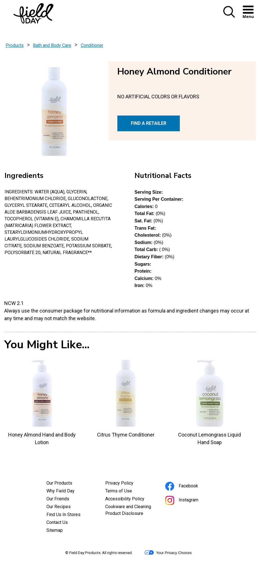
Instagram (189, 500)
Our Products (59, 483)
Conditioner (92, 45)
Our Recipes (58, 506)
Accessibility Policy (130, 499)
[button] (229, 16)
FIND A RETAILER (148, 123)
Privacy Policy (127, 483)
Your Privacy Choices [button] (168, 552)
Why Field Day (60, 491)
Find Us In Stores (63, 514)
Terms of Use (126, 491)
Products (15, 45)
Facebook (189, 486)
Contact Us (57, 522)
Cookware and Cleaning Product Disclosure (130, 510)
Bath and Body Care (52, 45)
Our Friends (57, 498)
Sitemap (54, 530)
